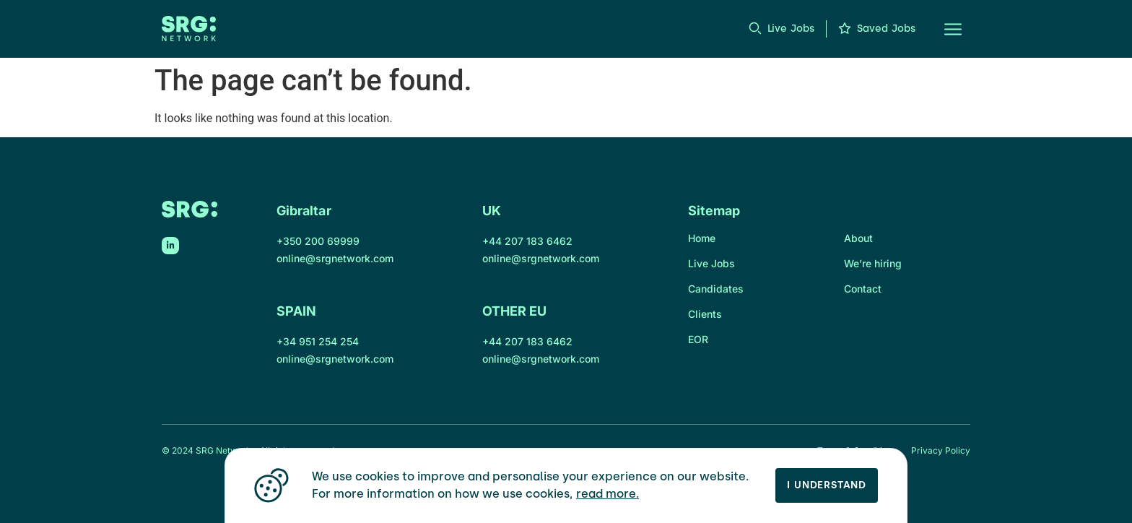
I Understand (826, 485)
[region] (566, 485)
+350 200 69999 (318, 241)
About (858, 238)
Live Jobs (790, 28)
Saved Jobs (886, 28)
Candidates (716, 288)
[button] (944, 29)
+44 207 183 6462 (527, 241)
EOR (698, 339)
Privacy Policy (940, 450)
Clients (705, 314)
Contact (862, 288)
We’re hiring (873, 263)
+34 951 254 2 (312, 341)
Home (701, 238)
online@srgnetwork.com (335, 258)
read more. (607, 494)
